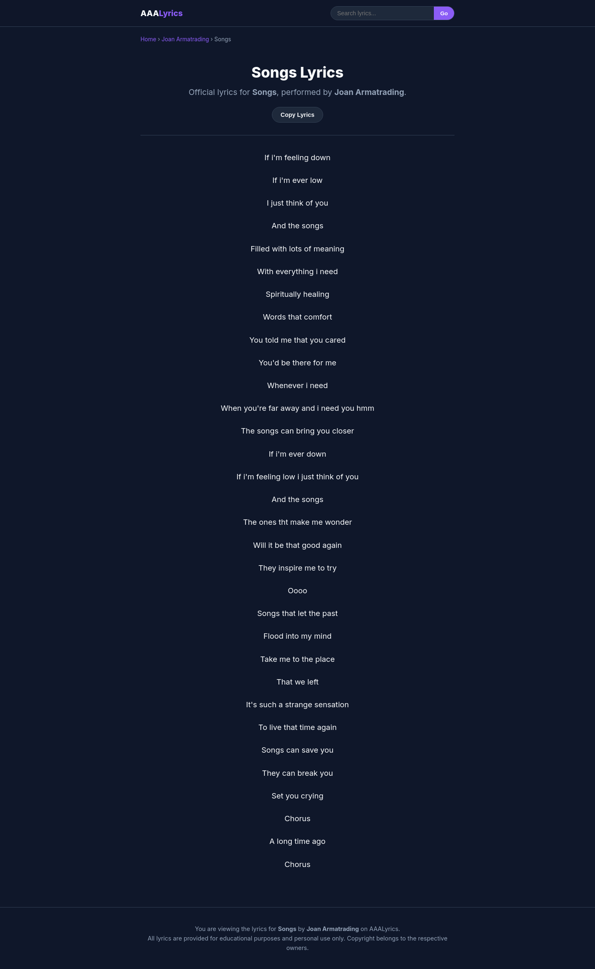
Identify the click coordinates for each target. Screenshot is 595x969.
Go (444, 13)
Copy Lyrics (297, 114)
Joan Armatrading (185, 39)
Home (148, 39)
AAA (161, 13)
